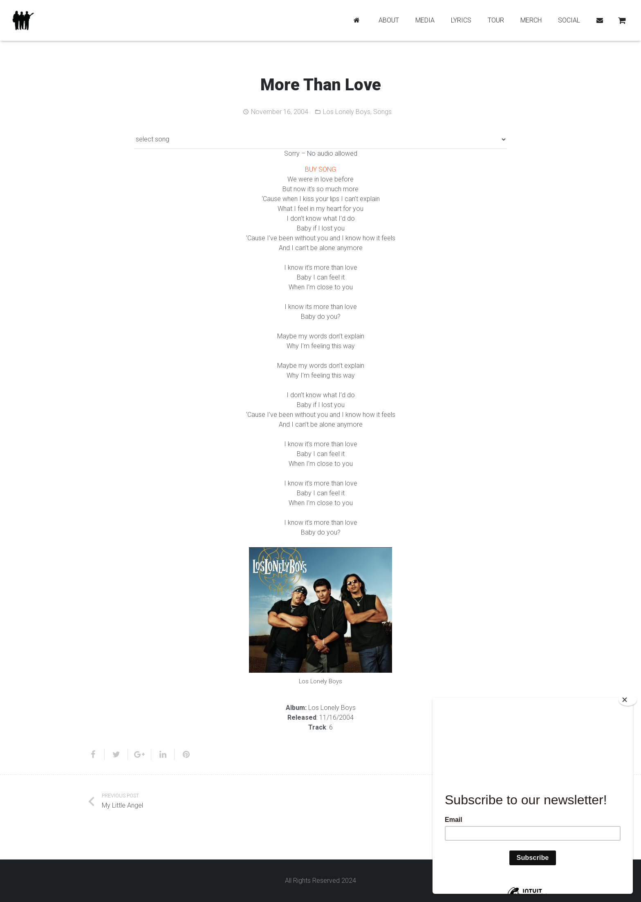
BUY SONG (320, 169)
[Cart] (622, 20)
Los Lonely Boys (346, 112)
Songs (382, 112)
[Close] (628, 700)
